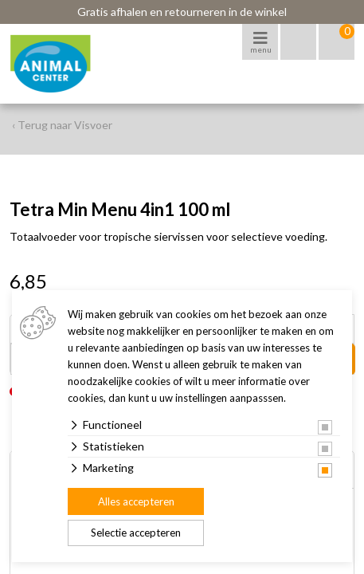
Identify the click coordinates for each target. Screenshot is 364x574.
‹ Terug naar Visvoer (62, 125)
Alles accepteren (136, 501)
